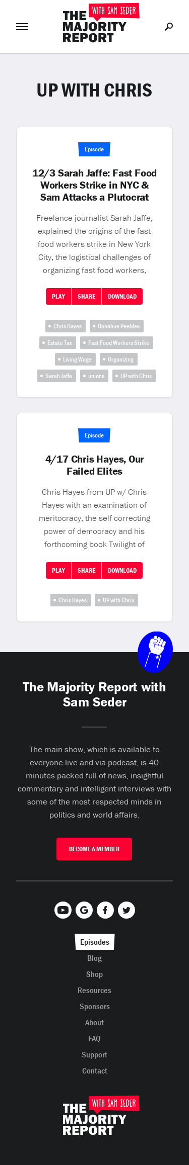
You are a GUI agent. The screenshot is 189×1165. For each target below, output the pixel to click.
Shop (94, 973)
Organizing (121, 359)
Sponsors (95, 1006)
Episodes (94, 941)
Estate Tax (59, 342)
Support (94, 1054)
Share (86, 296)
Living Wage (77, 359)
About (94, 1022)
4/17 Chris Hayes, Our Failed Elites (94, 465)
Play (58, 296)
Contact (94, 1070)
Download (122, 296)
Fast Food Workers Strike (118, 342)
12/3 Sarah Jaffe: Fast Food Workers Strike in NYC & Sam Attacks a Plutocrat (94, 185)
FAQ (94, 1038)
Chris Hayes (67, 326)
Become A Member (94, 849)
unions (96, 376)
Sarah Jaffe (58, 376)
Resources (94, 990)
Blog (94, 957)
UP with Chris (136, 376)
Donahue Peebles (119, 326)
